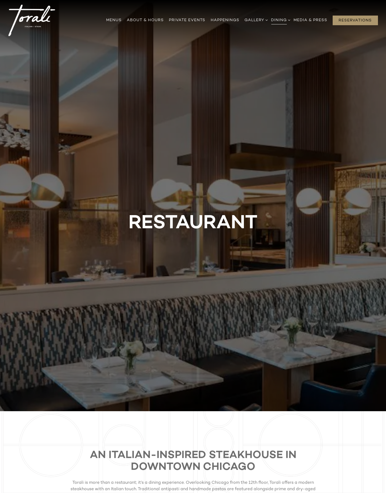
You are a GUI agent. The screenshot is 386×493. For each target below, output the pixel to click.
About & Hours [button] (145, 20)
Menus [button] (114, 20)
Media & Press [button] (310, 20)
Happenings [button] (225, 20)
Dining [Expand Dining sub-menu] (280, 19)
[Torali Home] (31, 20)
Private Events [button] (187, 20)
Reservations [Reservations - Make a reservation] (355, 21)
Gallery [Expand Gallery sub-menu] (255, 19)
